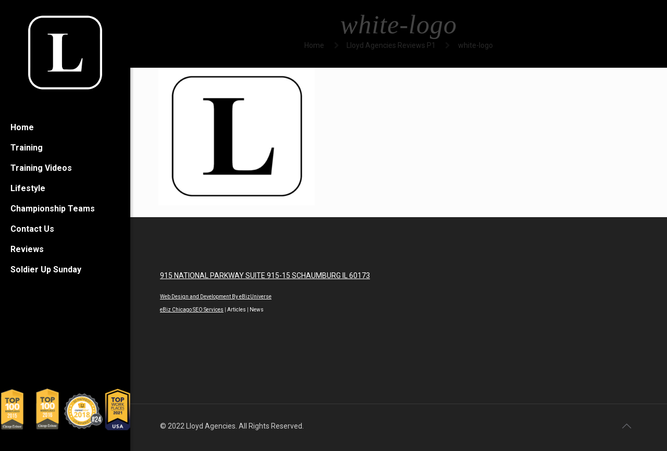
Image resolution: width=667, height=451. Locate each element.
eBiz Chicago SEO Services (192, 309)
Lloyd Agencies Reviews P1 (391, 45)
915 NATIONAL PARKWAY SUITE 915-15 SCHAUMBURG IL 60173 (265, 275)
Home (314, 45)
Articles (236, 309)
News (257, 309)
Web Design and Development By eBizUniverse (215, 296)
